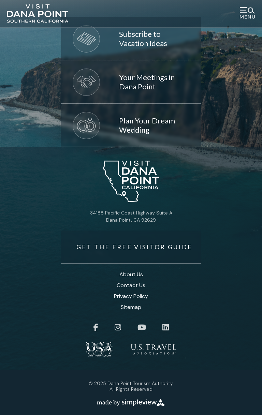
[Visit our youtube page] (141, 327)
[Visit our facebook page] (95, 327)
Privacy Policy (131, 296)
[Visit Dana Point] (38, 15)
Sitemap (131, 307)
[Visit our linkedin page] (165, 327)
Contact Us (131, 285)
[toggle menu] (247, 13)
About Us (131, 274)
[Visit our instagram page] (118, 327)
